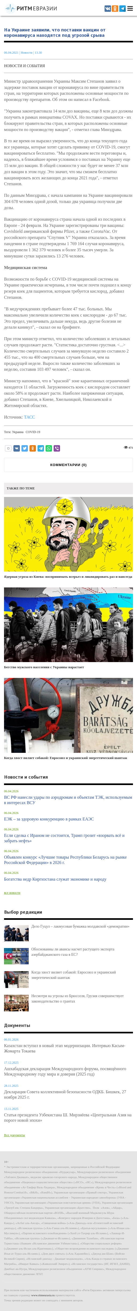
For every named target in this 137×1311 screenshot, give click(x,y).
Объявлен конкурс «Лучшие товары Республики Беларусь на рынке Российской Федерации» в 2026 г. (65, 860)
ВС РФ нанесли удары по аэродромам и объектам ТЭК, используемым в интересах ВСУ (68, 800)
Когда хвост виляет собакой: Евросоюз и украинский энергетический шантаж (68, 719)
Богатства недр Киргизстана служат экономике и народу (55, 879)
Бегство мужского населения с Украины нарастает (68, 628)
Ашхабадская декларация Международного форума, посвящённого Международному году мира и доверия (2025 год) (65, 1071)
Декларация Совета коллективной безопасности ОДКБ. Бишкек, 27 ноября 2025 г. (65, 1094)
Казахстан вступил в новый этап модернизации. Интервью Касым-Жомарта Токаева (64, 1048)
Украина (18, 432)
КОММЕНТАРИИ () (68, 465)
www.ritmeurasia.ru (43, 1295)
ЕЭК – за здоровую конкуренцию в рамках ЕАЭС (49, 819)
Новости (27, 53)
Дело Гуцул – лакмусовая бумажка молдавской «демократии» (80, 926)
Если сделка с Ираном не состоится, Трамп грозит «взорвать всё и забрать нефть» (64, 838)
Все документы (14, 1135)
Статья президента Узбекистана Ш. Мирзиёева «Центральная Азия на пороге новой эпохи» (68, 1118)
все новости (12, 893)
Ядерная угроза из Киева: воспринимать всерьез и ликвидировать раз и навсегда (68, 538)
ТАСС (29, 417)
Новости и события (24, 66)
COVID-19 (33, 432)
